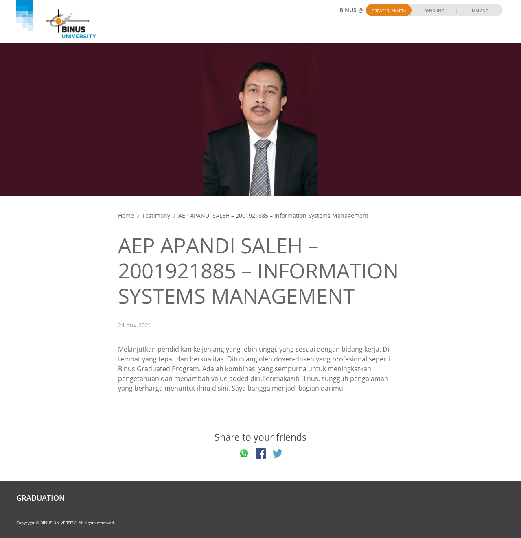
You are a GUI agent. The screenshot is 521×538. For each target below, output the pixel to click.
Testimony (156, 215)
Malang (480, 11)
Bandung (434, 11)
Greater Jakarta (389, 11)
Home (126, 215)
